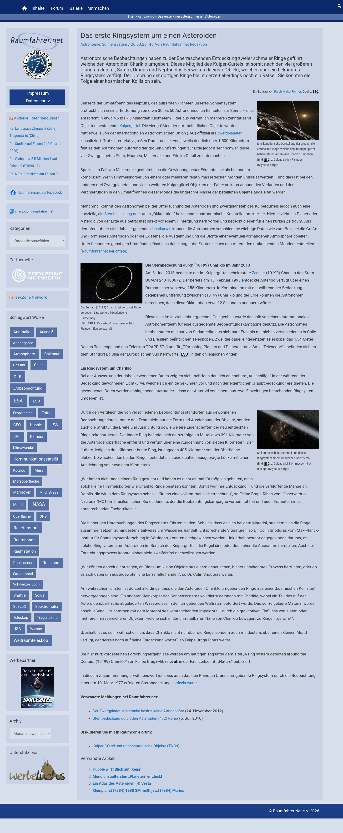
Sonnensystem (116, 39)
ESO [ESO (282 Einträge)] (36, 397)
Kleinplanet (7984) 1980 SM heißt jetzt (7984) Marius (138, 785)
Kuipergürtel (130, 120)
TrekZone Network (31, 292)
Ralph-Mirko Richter (287, 86)
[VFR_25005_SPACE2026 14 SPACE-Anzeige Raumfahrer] (37, 683)
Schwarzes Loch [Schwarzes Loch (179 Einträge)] (26, 580)
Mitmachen (99, 5)
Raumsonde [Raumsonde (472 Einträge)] (25, 535)
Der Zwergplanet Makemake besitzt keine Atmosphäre (141, 706)
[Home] (25, 6)
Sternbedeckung (119, 208)
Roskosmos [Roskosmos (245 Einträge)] (23, 558)
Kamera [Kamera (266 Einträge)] (36, 432)
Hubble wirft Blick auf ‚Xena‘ (117, 764)
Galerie (76, 5)
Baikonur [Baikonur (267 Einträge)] (52, 349)
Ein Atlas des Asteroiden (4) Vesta (122, 778)
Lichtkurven (170, 223)
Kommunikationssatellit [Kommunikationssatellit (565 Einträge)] (36, 454)
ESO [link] (315, 86)
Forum (57, 5)
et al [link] (173, 656)
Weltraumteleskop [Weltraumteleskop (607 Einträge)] (31, 636)
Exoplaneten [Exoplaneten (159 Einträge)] (23, 409)
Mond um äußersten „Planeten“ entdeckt (127, 771)
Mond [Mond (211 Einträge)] (18, 500)
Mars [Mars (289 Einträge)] (39, 466)
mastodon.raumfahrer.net (35, 206)
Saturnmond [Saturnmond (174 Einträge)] (23, 569)
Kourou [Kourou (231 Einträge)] (19, 466)
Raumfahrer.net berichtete (125, 246)
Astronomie (91, 39)
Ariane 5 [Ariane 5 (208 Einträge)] (46, 327)
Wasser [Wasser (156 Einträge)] (36, 624)
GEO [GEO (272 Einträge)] (17, 420)
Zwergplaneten (230, 128)
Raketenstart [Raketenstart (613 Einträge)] (26, 523)
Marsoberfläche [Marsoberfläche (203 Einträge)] (26, 477)
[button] (339, 3)
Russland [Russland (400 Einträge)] (51, 558)
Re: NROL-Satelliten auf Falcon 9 (35, 169)
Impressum (38, 88)
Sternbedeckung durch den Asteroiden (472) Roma (138, 713)
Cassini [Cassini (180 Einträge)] (19, 361)
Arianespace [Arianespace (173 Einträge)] (23, 339)
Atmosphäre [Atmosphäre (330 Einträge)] (24, 349)
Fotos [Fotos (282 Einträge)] (46, 408)
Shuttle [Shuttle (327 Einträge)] (19, 591)
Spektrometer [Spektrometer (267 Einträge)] (47, 602)
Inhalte (38, 5)
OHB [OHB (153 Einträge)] (43, 512)
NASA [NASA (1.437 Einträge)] (39, 500)
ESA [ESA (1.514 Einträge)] (18, 396)
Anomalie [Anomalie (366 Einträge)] (21, 327)
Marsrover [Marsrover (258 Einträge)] (22, 488)
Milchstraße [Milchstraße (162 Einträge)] (49, 488)
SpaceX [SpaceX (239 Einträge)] (19, 602)
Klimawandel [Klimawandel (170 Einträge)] (23, 443)
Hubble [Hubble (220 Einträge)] (36, 420)
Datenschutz (38, 95)
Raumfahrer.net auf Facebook (41, 187)
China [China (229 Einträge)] (39, 360)
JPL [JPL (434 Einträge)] (17, 432)
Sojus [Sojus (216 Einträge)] (39, 591)
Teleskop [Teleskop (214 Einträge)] (20, 613)
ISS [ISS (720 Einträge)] (54, 420)
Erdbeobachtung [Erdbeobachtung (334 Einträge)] (27, 384)
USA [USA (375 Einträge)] (17, 624)
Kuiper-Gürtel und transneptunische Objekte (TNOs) (139, 741)
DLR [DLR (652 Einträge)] (17, 372)
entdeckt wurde (185, 678)
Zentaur (259, 267)
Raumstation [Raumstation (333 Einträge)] (24, 547)
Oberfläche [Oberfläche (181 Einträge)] (22, 512)
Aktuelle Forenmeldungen (38, 112)
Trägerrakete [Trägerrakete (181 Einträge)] (47, 613)
